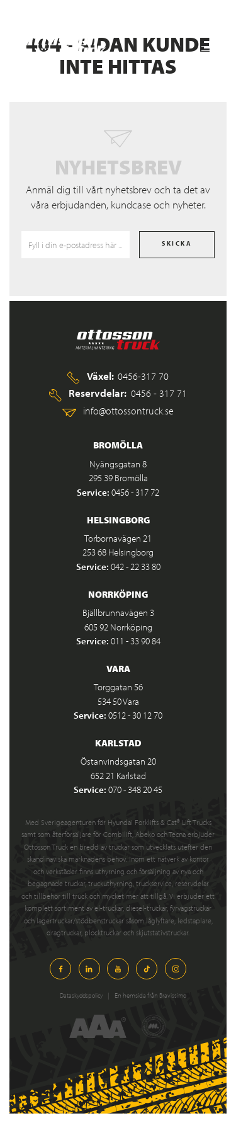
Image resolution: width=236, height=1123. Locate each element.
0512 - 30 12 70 (135, 715)
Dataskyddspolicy (77, 995)
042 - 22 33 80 (135, 567)
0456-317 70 (143, 375)
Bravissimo (171, 995)
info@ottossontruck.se (128, 410)
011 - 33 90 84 (135, 641)
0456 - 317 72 (135, 492)
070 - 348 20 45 (135, 789)
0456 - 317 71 (159, 392)
